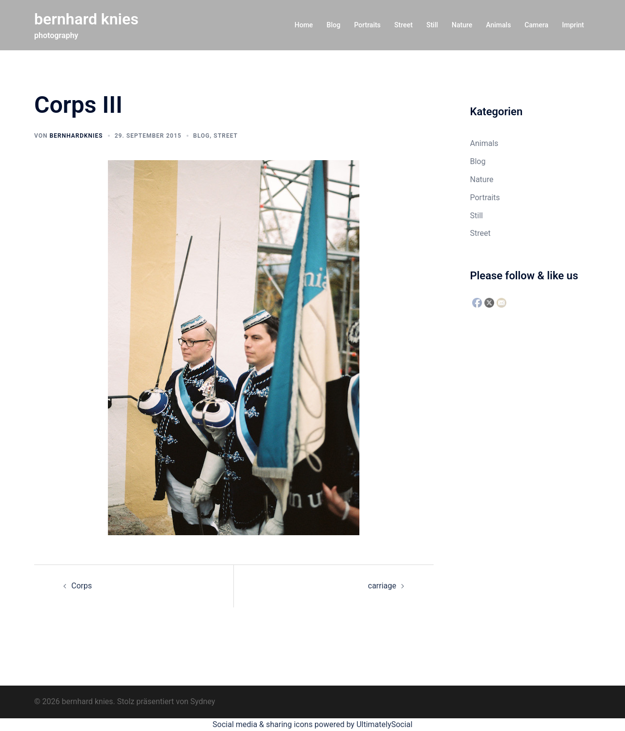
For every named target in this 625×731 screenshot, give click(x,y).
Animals (498, 25)
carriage (382, 585)
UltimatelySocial (384, 724)
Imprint (573, 25)
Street (404, 25)
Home (303, 25)
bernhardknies (76, 135)
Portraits (367, 25)
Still (432, 25)
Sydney (202, 701)
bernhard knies (86, 19)
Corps (81, 585)
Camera (536, 25)
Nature (462, 25)
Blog (333, 25)
